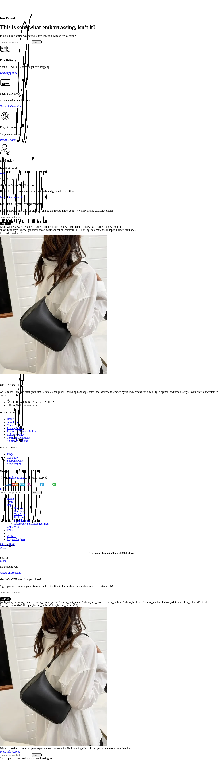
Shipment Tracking (17, 440)
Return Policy (7, 139)
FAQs (10, 454)
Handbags (19, 511)
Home (10, 418)
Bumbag (18, 508)
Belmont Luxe (17, 477)
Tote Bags (19, 514)
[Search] (15, 42)
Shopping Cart (15, 460)
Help (2, 173)
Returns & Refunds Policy (21, 431)
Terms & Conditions (11, 106)
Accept (16, 751)
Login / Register (16, 539)
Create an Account (10, 572)
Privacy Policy (15, 428)
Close (3, 489)
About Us (12, 422)
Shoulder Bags (22, 520)
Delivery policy (8, 72)
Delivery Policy (16, 434)
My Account (14, 463)
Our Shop (12, 457)
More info (5, 751)
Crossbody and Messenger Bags (32, 523)
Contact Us (13, 425)
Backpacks (20, 517)
